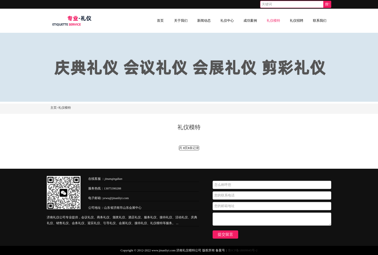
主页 (53, 107)
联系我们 (319, 20)
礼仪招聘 (296, 20)
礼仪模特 (273, 20)
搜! (327, 4)
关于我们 (181, 20)
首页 (160, 20)
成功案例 (250, 20)
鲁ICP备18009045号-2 (242, 250)
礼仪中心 (227, 20)
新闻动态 (204, 20)
